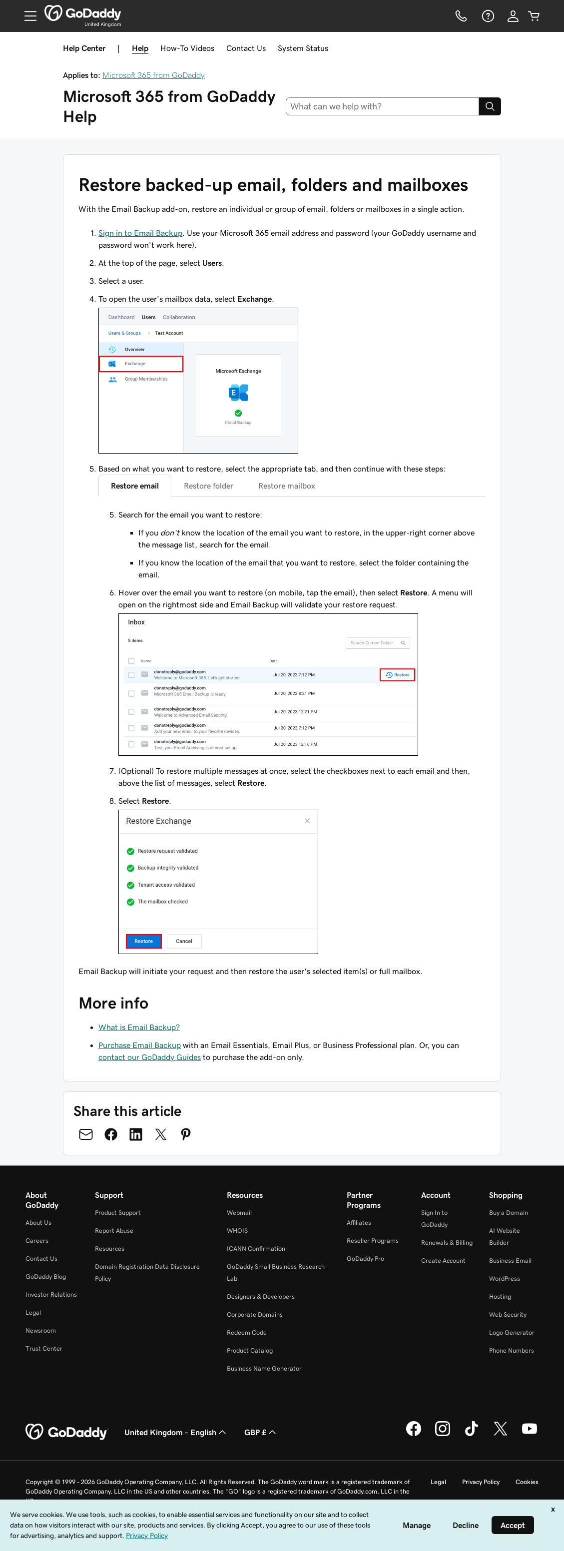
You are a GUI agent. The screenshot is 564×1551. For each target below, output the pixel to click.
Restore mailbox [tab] (286, 486)
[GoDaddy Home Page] (66, 1432)
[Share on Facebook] (110, 1134)
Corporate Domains (255, 1314)
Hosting (500, 1296)
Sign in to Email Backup (140, 233)
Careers (36, 1240)
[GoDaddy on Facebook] (414, 1435)
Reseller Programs (373, 1240)
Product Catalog (250, 1350)
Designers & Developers (261, 1296)
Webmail (239, 1212)
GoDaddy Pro (365, 1258)
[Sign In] (513, 15)
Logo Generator (512, 1332)
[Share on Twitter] (160, 1134)
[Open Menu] (26, 16)
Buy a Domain (508, 1212)
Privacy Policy (481, 1482)
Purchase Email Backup (139, 1045)
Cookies (527, 1482)
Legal (33, 1312)
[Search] (490, 106)
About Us (38, 1222)
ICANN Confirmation (256, 1248)
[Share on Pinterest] (185, 1134)
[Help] (487, 15)
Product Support (118, 1212)
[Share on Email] (85, 1134)
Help (140, 48)
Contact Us (246, 48)
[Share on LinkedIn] (135, 1134)
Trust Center (43, 1348)
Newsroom (40, 1330)
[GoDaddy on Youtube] (530, 1435)
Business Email (510, 1260)
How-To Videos (187, 48)
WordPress (504, 1278)
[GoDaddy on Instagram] (443, 1435)
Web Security (508, 1314)
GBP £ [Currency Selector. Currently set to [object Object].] (261, 1432)
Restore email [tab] (135, 486)
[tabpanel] (292, 733)
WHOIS (237, 1230)
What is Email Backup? (139, 1027)
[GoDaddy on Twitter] (501, 1435)
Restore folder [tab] (208, 486)
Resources (109, 1248)
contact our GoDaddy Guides (149, 1057)
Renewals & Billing (447, 1242)
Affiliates (359, 1222)
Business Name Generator (264, 1368)
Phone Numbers (511, 1350)
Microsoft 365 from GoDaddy (153, 75)
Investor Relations (51, 1294)
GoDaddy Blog (45, 1276)
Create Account (443, 1260)
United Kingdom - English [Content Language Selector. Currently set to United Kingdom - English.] (176, 1432)
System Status (303, 48)
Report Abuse (114, 1230)
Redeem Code (247, 1332)
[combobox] (382, 106)
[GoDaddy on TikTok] (472, 1435)
